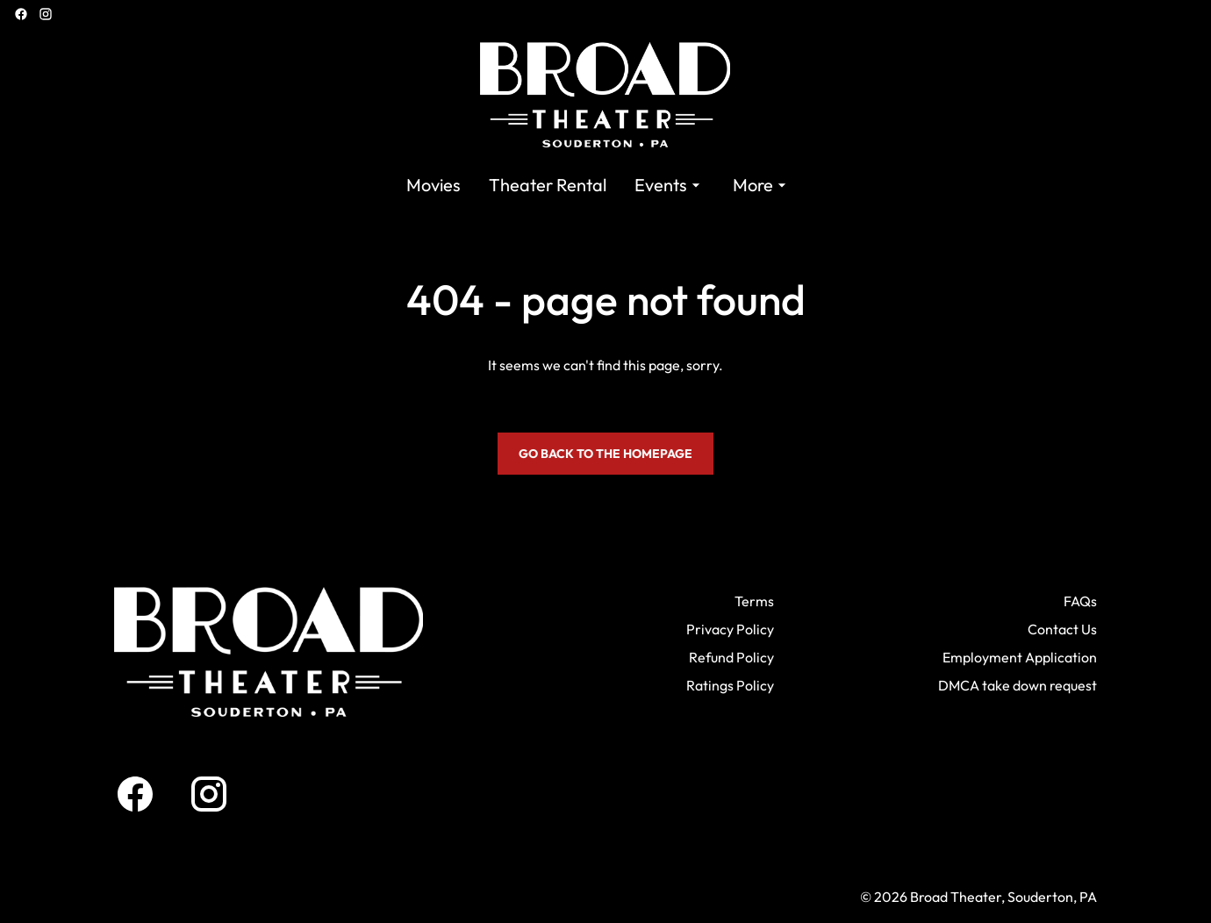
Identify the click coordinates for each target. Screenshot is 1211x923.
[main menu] (598, 184)
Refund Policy (731, 657)
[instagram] (46, 14)
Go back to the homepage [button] (605, 454)
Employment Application (1019, 657)
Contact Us (1062, 629)
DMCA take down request (1017, 685)
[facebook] (21, 14)
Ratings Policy (730, 685)
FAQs (1080, 601)
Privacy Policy (730, 629)
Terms (754, 601)
